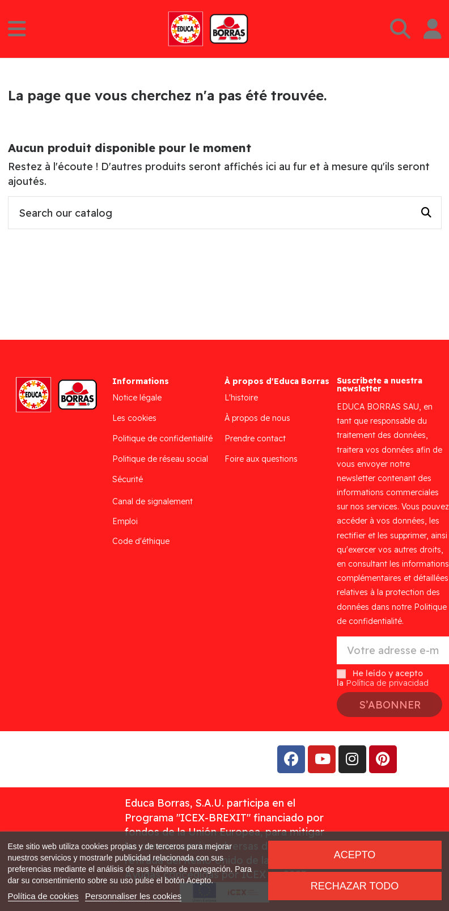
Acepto (355, 855)
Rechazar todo (355, 886)
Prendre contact (255, 438)
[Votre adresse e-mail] (393, 650)
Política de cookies (43, 896)
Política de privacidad (387, 683)
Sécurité (127, 479)
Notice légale (137, 398)
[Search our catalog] (426, 212)
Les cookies (134, 418)
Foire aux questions (261, 459)
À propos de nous (257, 418)
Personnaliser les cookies (133, 896)
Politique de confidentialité (162, 438)
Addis (99, 759)
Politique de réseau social (160, 459)
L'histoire (241, 398)
